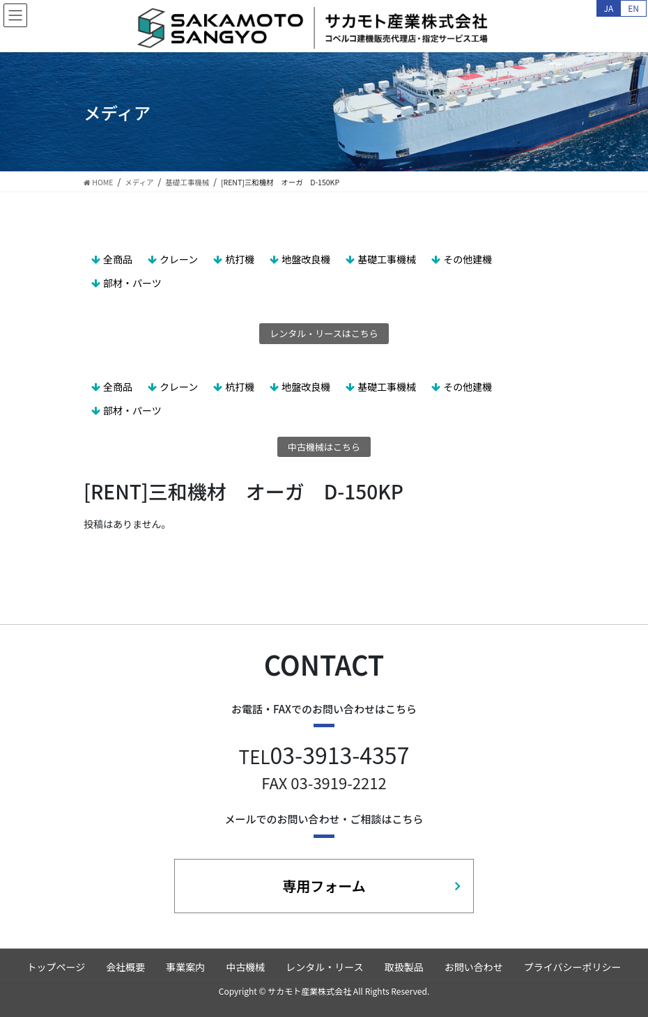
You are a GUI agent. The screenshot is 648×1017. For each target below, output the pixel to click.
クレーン (179, 259)
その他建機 (467, 259)
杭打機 (239, 259)
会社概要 (125, 967)
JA (609, 8)
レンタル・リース (324, 967)
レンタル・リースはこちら (324, 333)
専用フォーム (323, 886)
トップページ (56, 967)
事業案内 (185, 967)
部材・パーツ (132, 283)
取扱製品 (404, 967)
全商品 (117, 259)
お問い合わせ (474, 967)
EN (633, 8)
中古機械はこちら (324, 446)
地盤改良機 (305, 259)
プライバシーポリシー (573, 967)
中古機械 (245, 967)
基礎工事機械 (386, 259)
